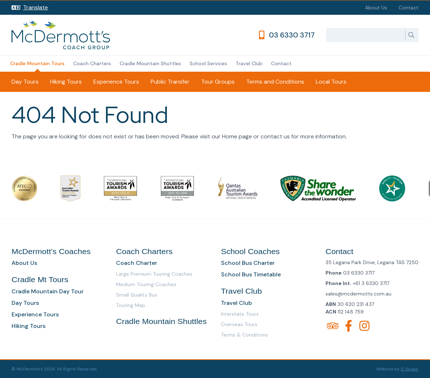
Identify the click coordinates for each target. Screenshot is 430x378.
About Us (376, 7)
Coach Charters (92, 63)
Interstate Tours (240, 314)
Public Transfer (170, 81)
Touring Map (130, 305)
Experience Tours (116, 81)
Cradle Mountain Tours (37, 63)
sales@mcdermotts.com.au (358, 293)
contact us (275, 136)
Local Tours (331, 81)
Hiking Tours (66, 81)
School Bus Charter (248, 263)
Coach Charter (136, 263)
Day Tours (25, 81)
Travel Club (249, 63)
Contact (408, 7)
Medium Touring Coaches (146, 284)
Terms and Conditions (275, 81)
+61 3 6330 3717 (371, 283)
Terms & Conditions (244, 335)
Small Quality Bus (136, 295)
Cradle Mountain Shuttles (150, 63)
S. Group (409, 369)
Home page (237, 136)
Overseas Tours (239, 324)
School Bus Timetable (251, 274)
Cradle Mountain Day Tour (48, 291)
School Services (208, 63)
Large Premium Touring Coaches (154, 274)
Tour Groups (218, 81)
